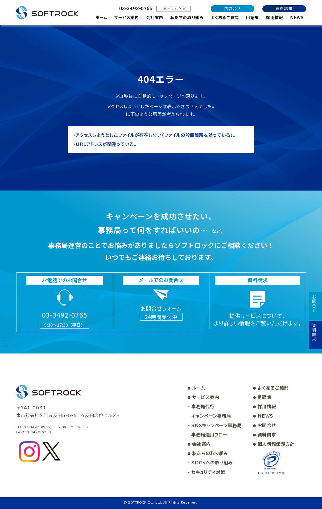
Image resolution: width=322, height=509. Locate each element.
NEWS (263, 416)
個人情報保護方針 (274, 444)
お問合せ (264, 425)
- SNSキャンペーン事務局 (215, 425)
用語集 (262, 397)
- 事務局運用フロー (207, 434)
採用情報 (264, 407)
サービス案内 (203, 397)
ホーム (196, 388)
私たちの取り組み (208, 453)
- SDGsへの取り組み (210, 463)
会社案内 (199, 444)
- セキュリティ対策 (206, 472)
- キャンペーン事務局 (209, 416)
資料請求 (264, 434)
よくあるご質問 (271, 388)
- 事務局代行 (201, 407)
